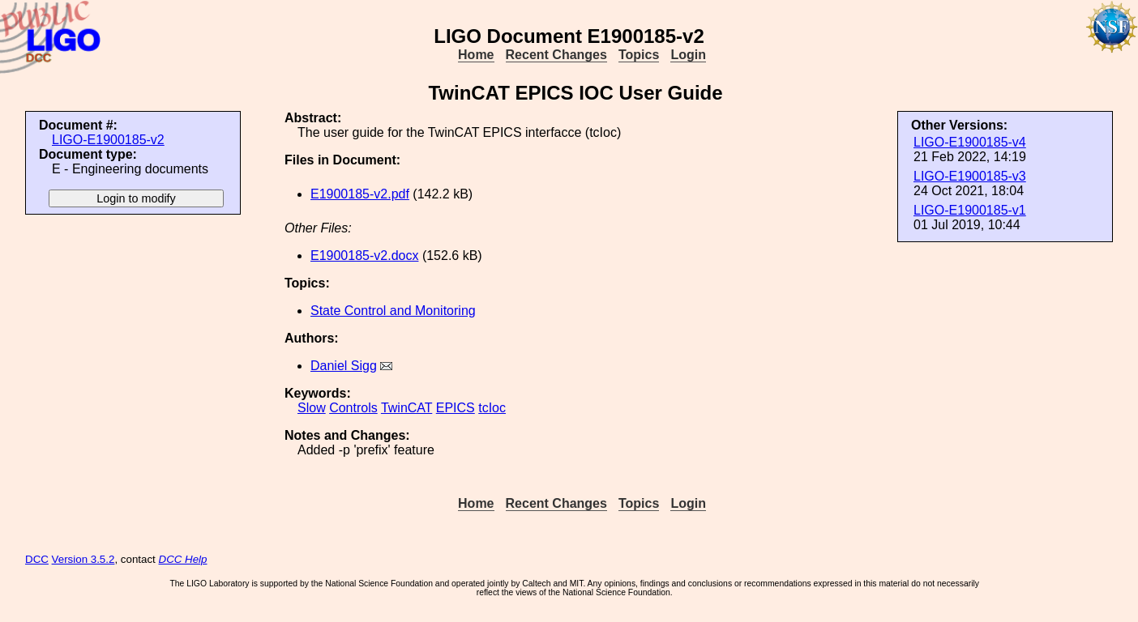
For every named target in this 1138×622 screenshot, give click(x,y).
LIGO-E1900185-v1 (969, 210)
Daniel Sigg (343, 366)
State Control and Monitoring (393, 310)
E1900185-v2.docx (364, 255)
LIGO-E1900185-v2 (108, 140)
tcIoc (492, 408)
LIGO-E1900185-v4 (969, 142)
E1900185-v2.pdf (359, 194)
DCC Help (183, 559)
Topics (638, 55)
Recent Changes (556, 55)
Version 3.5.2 (83, 559)
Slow (311, 408)
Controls (353, 408)
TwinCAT (406, 408)
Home (476, 55)
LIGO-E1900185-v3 (969, 176)
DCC (37, 559)
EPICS (455, 408)
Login (688, 55)
